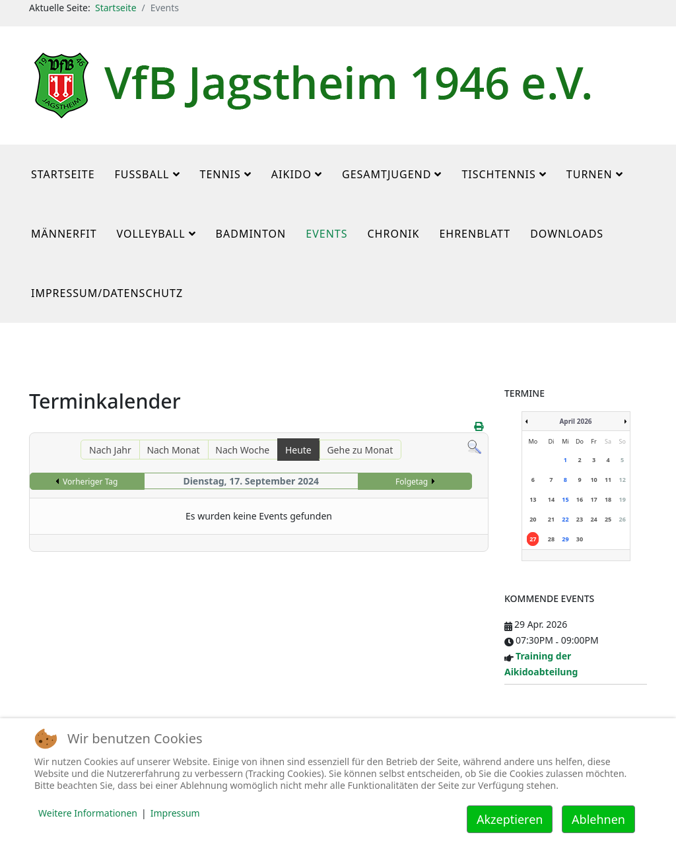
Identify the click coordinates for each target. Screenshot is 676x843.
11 (608, 479)
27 (532, 539)
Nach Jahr (110, 450)
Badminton (251, 233)
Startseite (116, 7)
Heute (298, 450)
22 (565, 519)
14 (551, 499)
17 (593, 499)
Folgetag (411, 481)
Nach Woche (242, 450)
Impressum (175, 813)
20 (532, 519)
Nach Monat (173, 450)
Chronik (393, 233)
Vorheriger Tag (90, 481)
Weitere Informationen (87, 813)
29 (565, 539)
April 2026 (575, 421)
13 (532, 499)
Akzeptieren (510, 819)
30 (579, 539)
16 (579, 499)
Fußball (142, 174)
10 (593, 479)
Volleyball (151, 233)
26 (622, 519)
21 (551, 519)
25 (608, 519)
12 (622, 479)
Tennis (220, 174)
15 (565, 499)
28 (551, 539)
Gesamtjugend (386, 174)
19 (622, 499)
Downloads (566, 233)
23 (579, 519)
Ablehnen (598, 819)
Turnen (589, 174)
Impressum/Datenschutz (107, 293)
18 (608, 499)
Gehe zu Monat (360, 450)
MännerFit (64, 233)
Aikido (291, 174)
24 (593, 519)
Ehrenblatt (474, 233)
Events (326, 233)
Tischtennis (498, 174)
